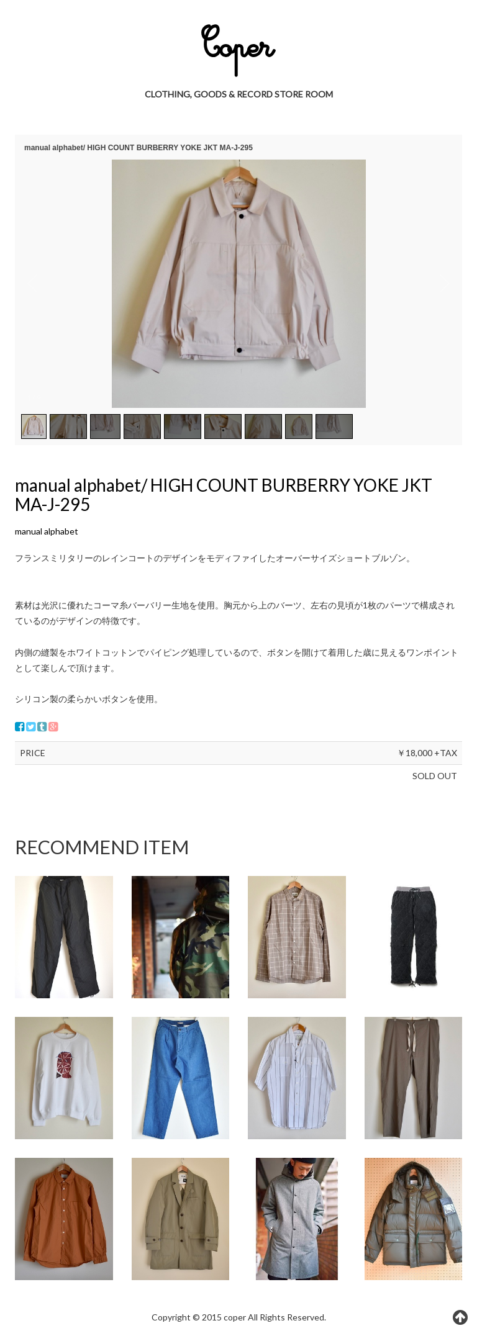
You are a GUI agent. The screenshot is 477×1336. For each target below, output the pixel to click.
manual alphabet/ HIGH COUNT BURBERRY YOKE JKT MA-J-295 (223, 494)
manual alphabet (46, 531)
